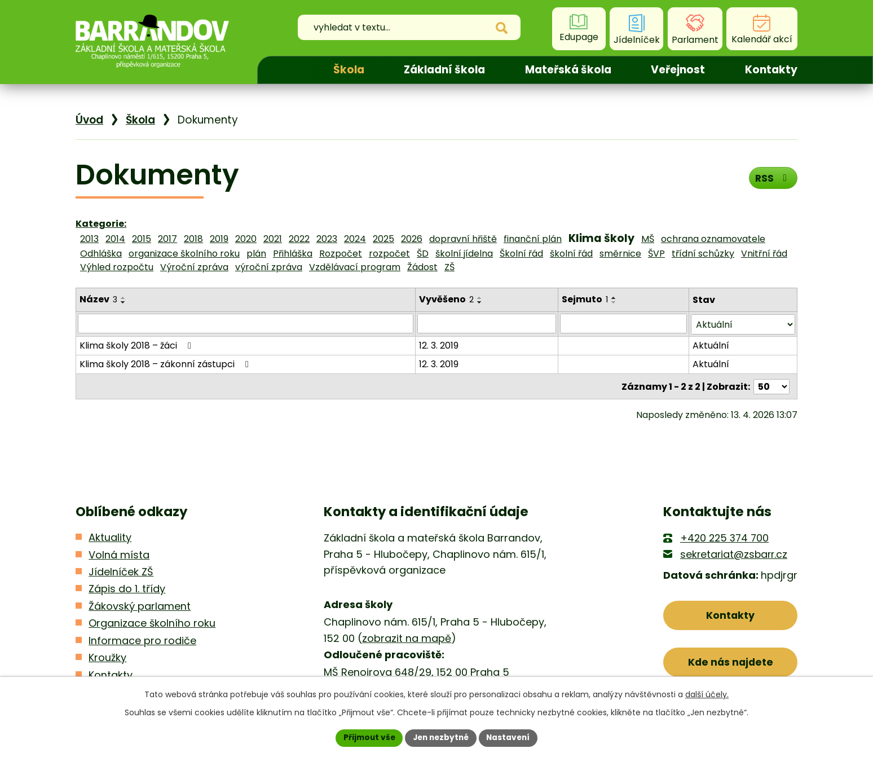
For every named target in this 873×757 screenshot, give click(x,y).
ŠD (423, 253)
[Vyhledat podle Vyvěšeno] (487, 323)
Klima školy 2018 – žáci (137, 344)
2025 (383, 238)
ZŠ (449, 267)
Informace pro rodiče (142, 639)
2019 (219, 238)
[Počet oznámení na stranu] (771, 385)
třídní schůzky (703, 253)
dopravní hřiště (463, 238)
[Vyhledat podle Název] (246, 323)
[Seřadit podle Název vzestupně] (123, 298)
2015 (141, 238)
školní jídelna (464, 253)
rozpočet (389, 253)
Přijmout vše (366, 737)
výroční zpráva (268, 267)
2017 (167, 238)
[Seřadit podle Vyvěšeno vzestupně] (480, 298)
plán (256, 253)
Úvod (285, 70)
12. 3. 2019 (439, 344)
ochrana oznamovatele (713, 238)
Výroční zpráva (194, 267)
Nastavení (511, 737)
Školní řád (521, 253)
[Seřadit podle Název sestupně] (123, 302)
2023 (326, 238)
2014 (115, 238)
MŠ (647, 238)
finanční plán (533, 238)
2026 (411, 238)
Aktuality (110, 536)
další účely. (707, 693)
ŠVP (656, 253)
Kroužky (107, 656)
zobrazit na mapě (406, 637)
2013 (89, 238)
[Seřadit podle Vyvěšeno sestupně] (480, 302)
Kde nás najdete (730, 662)
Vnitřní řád (764, 253)
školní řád (571, 253)
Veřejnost (678, 69)
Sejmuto (585, 299)
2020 (246, 238)
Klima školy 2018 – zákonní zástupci (166, 363)
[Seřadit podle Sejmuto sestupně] (614, 302)
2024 (355, 238)
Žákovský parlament (140, 605)
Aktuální (711, 344)
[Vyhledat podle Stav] (743, 323)
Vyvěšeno (447, 299)
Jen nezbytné (440, 737)
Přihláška (292, 253)
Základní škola (444, 69)
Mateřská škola (568, 69)
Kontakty (771, 69)
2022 (299, 238)
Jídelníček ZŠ (121, 571)
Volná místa (119, 553)
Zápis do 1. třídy (127, 587)
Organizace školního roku (152, 622)
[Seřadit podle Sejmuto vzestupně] (614, 298)
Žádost (422, 267)
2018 (193, 238)
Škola (348, 69)
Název (98, 299)
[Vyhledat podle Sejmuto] (623, 323)
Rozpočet (340, 253)
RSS (772, 178)
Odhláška (101, 253)
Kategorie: (101, 223)
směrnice (620, 253)
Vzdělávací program (354, 267)
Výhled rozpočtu (116, 267)
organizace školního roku (184, 253)
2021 (272, 238)
